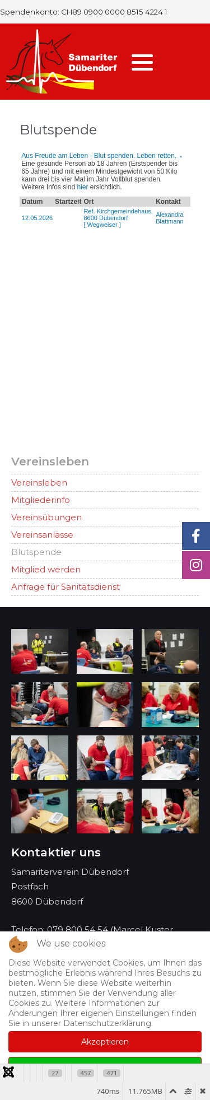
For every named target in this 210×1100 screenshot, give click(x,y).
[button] (142, 62)
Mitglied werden (46, 569)
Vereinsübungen (46, 517)
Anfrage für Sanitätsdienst (65, 586)
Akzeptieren (105, 1042)
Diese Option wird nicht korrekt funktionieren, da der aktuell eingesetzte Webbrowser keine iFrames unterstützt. (105, 292)
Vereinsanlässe (42, 534)
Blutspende (36, 552)
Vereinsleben (39, 482)
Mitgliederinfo (40, 500)
